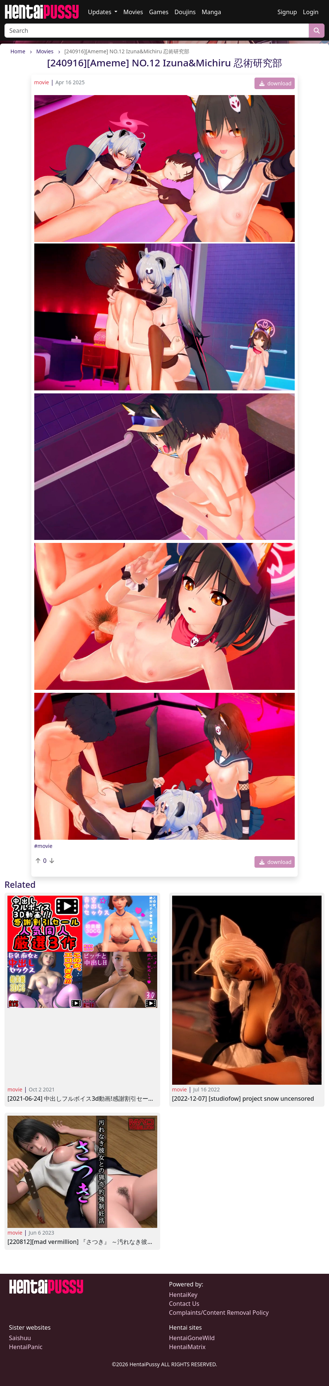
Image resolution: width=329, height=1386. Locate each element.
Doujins (185, 12)
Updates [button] (100, 12)
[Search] (156, 30)
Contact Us (184, 1303)
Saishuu (20, 1338)
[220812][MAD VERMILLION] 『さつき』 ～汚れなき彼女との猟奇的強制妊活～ (82, 1241)
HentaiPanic (25, 1347)
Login (311, 12)
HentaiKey (183, 1295)
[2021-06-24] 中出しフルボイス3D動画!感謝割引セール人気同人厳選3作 (82, 1098)
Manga (211, 12)
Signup (287, 12)
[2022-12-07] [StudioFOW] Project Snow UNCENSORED (243, 1098)
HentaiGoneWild (192, 1338)
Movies (133, 12)
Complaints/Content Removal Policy (219, 1312)
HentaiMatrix (187, 1347)
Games (158, 12)
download (275, 83)
